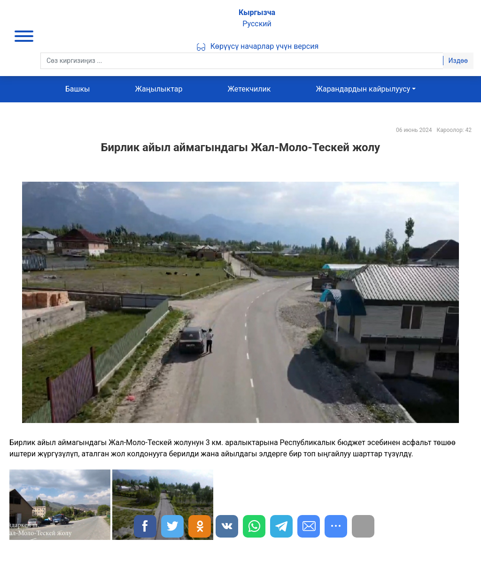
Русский (257, 23)
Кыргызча (257, 12)
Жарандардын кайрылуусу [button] (363, 89)
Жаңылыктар (158, 89)
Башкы (77, 89)
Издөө (458, 60)
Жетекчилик (249, 89)
